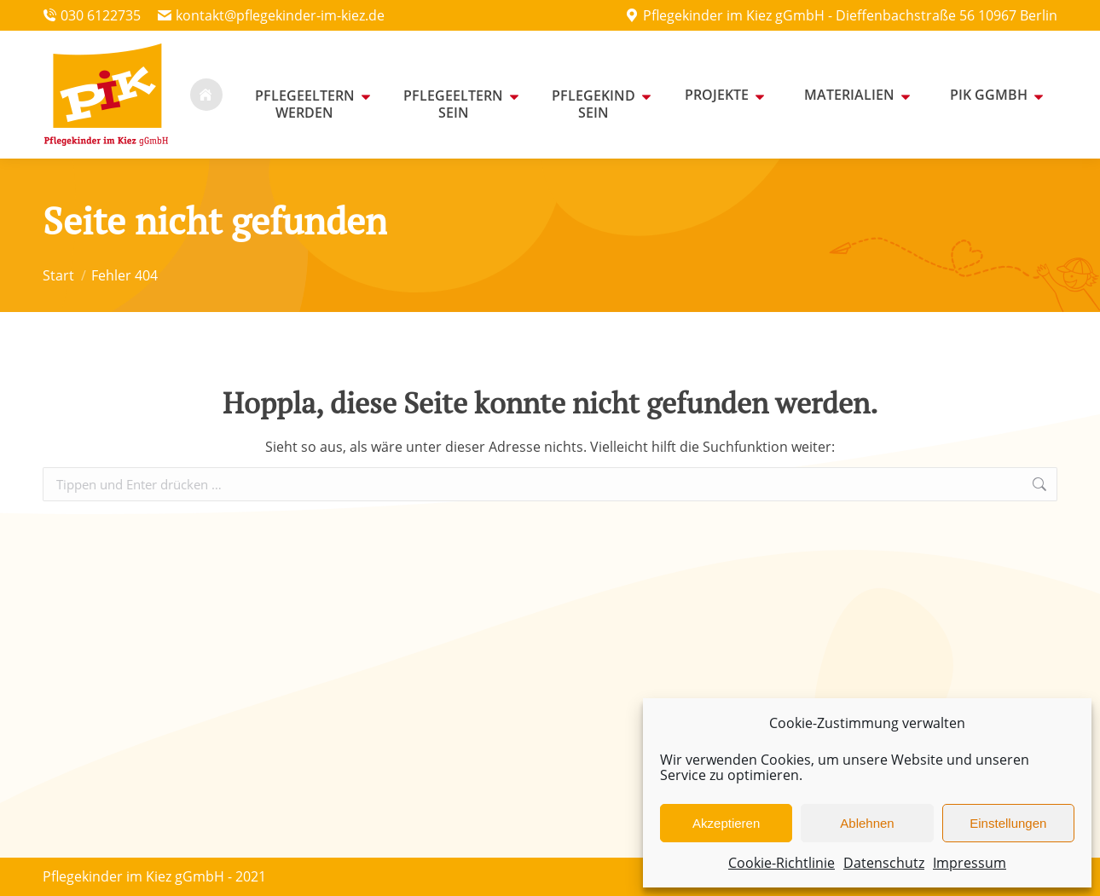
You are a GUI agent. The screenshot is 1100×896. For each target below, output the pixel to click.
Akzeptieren (726, 823)
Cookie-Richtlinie (781, 862)
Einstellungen (1008, 823)
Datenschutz (883, 862)
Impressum (969, 862)
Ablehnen (867, 823)
